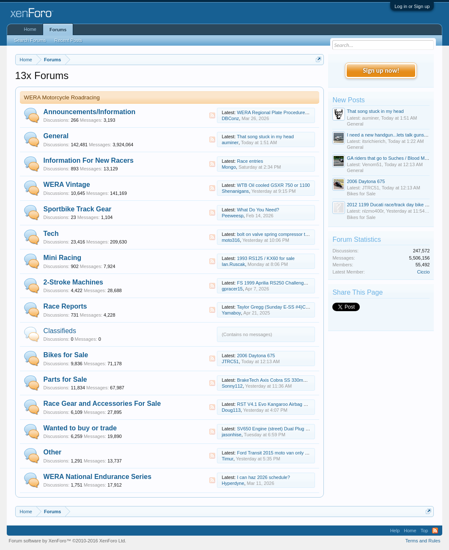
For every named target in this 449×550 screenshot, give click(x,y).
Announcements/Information (90, 111)
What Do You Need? (258, 209)
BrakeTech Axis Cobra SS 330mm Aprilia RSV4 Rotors (293, 380)
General (56, 136)
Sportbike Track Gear (78, 209)
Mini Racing (63, 257)
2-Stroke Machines (73, 282)
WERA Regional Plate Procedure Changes (281, 112)
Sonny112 (232, 386)
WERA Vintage (67, 184)
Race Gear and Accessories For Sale (102, 403)
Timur (227, 458)
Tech (51, 233)
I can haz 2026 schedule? (263, 477)
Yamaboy (231, 312)
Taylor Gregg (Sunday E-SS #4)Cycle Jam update (288, 306)
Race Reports (65, 306)
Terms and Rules (423, 540)
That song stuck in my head (265, 136)
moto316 (231, 240)
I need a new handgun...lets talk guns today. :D (395, 134)
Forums (57, 29)
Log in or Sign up (412, 6)
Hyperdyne (233, 483)
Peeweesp (232, 215)
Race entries (250, 161)
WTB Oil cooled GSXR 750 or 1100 (273, 185)
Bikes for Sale (66, 354)
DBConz (230, 118)
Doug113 (231, 410)
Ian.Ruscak (233, 264)
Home (30, 29)
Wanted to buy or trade (80, 428)
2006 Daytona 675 (256, 355)
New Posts (348, 100)
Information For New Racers (89, 160)
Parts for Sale (65, 379)
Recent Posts (68, 40)
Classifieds (60, 330)
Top (424, 530)
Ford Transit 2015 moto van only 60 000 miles (284, 452)
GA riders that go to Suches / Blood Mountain (393, 158)
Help (395, 530)
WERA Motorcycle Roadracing (62, 97)
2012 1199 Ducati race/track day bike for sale (393, 204)
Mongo (229, 167)
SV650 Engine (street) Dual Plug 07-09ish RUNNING (291, 428)
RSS (212, 115)
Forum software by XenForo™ (67, 540)
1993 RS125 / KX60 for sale (265, 258)
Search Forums (30, 40)
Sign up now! (381, 70)
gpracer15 (232, 288)
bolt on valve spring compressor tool (274, 234)
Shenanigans (235, 191)
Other (53, 452)
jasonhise (231, 434)
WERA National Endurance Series (97, 476)
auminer (230, 142)
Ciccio (423, 271)
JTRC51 (230, 361)
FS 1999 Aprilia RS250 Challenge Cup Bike (281, 282)
